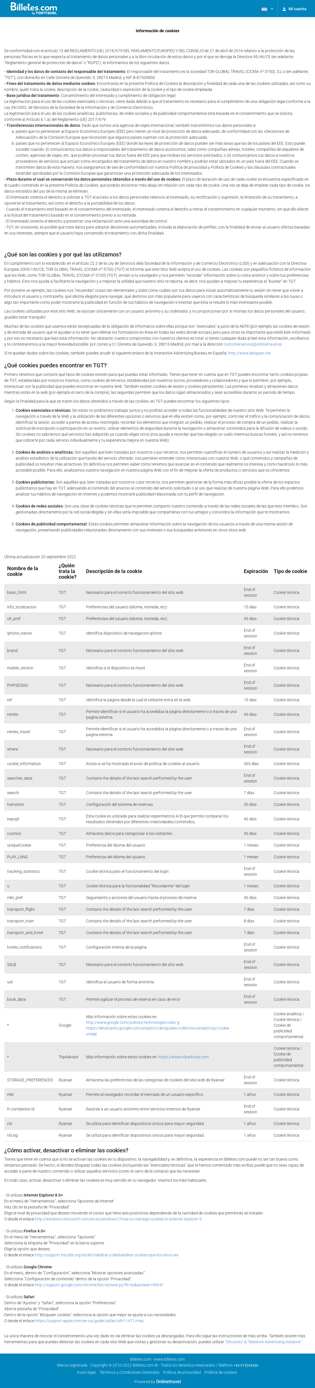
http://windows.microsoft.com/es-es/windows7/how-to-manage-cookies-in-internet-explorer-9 (118, 1219)
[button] (267, 8)
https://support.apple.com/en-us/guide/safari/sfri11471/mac (89, 1320)
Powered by (157, 1381)
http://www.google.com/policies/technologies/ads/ (131, 1022)
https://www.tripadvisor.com (183, 1057)
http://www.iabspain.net (249, 353)
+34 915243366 (246, 1365)
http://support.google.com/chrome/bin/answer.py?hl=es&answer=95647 (99, 1285)
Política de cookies (220, 1372)
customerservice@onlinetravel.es (253, 344)
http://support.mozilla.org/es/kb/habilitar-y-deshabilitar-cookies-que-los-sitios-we (107, 1255)
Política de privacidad (182, 1372)
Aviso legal (86, 1372)
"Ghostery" (234, 1342)
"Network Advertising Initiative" (275, 1342)
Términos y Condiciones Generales (129, 1372)
